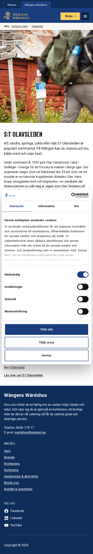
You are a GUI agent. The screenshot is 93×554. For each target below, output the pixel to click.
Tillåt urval (46, 342)
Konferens (11, 470)
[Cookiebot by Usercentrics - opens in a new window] (71, 195)
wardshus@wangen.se (30, 432)
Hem (7, 451)
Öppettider (37, 26)
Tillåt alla (46, 329)
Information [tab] (46, 206)
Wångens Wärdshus (25, 395)
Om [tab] (76, 206)
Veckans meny (19, 26)
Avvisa (46, 355)
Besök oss (11, 483)
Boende (9, 457)
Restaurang (12, 464)
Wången (11, 5)
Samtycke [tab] (17, 206)
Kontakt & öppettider (18, 489)
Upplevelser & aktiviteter (21, 476)
